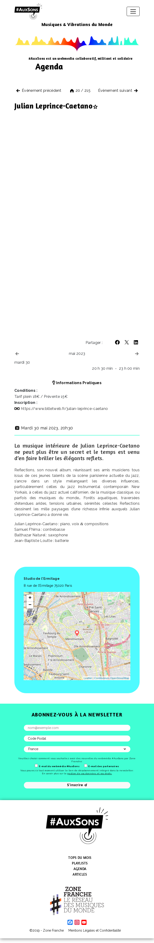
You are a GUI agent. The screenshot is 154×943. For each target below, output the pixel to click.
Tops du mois (79, 857)
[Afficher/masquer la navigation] (133, 11)
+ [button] (30, 598)
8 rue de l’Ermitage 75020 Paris (48, 585)
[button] (117, 342)
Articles (80, 874)
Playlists (80, 863)
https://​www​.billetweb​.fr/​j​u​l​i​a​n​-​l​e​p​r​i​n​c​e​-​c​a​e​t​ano (64, 408)
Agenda (80, 869)
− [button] (30, 605)
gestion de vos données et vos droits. (89, 773)
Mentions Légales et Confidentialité (94, 930)
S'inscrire (77, 785)
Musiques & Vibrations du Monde (77, 24)
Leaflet (88, 678)
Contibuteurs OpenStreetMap (111, 678)
